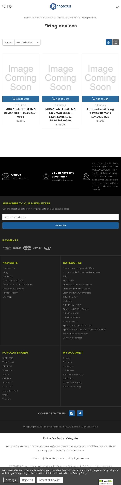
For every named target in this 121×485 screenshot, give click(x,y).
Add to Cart (20, 98)
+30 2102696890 (20, 178)
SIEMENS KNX (71, 313)
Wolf (4, 394)
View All (6, 398)
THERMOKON (70, 296)
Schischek (68, 280)
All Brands (37, 458)
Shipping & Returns (13, 288)
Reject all (27, 480)
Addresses (68, 370)
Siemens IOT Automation (77, 292)
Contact (61, 458)
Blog (5, 272)
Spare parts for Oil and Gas (77, 325)
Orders (66, 358)
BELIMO (67, 300)
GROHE (6, 378)
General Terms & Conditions (18, 284)
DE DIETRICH (10, 390)
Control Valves (76, 450)
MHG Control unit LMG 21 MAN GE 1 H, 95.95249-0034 (20, 113)
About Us (50, 458)
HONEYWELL (70, 321)
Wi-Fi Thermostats (97, 446)
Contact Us (9, 268)
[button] (106, 482)
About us (8, 276)
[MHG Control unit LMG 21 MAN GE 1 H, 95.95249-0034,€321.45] (20, 78)
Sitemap (7, 296)
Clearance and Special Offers (78, 268)
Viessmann (8, 370)
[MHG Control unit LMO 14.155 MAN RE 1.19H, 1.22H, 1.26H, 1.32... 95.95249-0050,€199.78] (60, 78)
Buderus (7, 382)
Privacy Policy (10, 292)
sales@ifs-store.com (63, 180)
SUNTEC (7, 386)
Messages (68, 366)
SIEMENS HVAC (72, 305)
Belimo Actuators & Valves (45, 446)
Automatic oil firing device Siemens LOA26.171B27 (100, 113)
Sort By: (8, 42)
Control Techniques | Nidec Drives (81, 272)
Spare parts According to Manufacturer (84, 329)
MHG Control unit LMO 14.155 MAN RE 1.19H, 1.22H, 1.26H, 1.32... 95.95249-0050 (60, 114)
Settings (11, 480)
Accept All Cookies (49, 480)
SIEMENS (7, 358)
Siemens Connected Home (78, 284)
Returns (67, 362)
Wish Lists (68, 378)
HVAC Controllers (57, 450)
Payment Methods (13, 280)
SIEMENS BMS (71, 317)
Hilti (65, 276)
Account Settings (72, 386)
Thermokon (8, 362)
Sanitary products (72, 337)
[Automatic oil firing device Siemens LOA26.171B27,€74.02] (100, 78)
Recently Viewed (72, 382)
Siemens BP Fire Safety (76, 309)
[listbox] (27, 42)
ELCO (5, 374)
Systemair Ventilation (73, 446)
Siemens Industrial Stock (76, 288)
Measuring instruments (75, 333)
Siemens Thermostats (17, 446)
